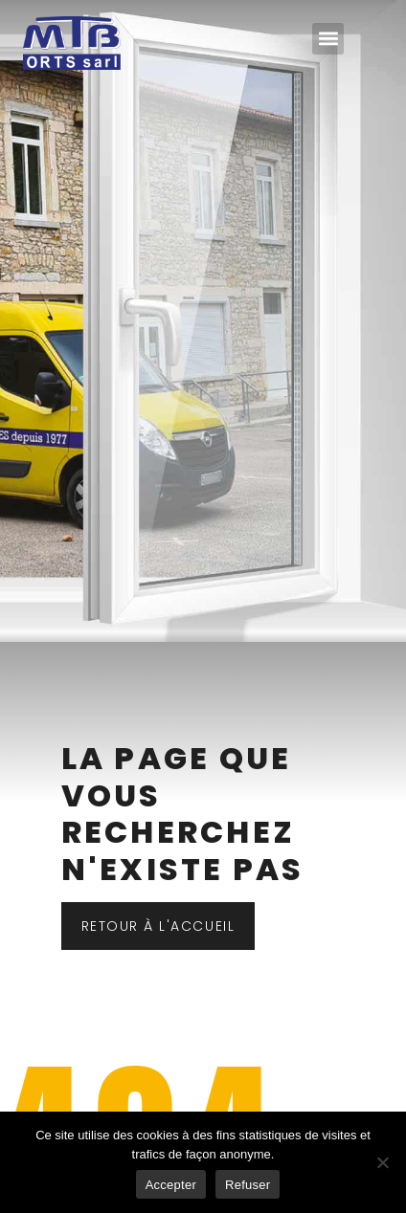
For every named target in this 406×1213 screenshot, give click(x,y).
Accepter (171, 1185)
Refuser (247, 1185)
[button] (328, 39)
